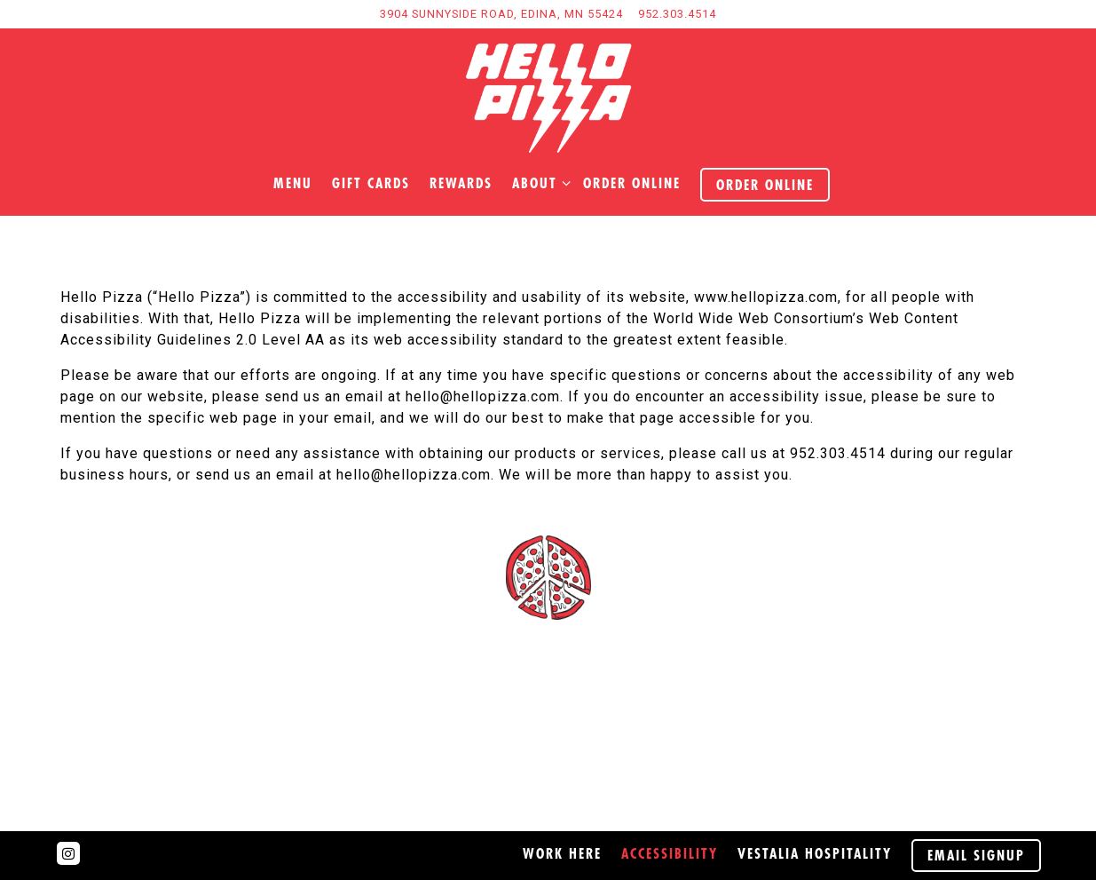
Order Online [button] (765, 185)
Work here (562, 853)
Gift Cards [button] (371, 183)
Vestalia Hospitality (814, 853)
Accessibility (669, 853)
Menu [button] (292, 183)
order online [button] (632, 183)
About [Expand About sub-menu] (537, 181)
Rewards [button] (461, 183)
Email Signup (976, 855)
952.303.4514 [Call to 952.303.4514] (677, 13)
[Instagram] (68, 853)
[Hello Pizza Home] (548, 98)
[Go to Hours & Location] (501, 13)
